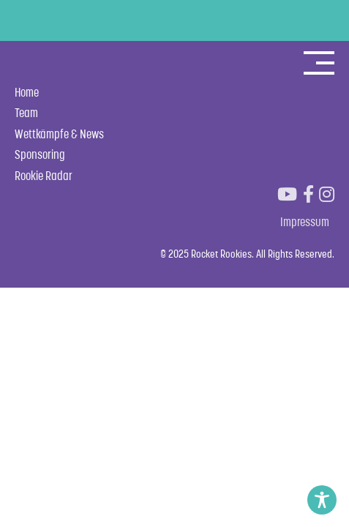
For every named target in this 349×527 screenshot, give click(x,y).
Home (27, 92)
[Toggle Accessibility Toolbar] (322, 500)
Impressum (304, 221)
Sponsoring (40, 154)
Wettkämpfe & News (59, 134)
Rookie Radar (43, 175)
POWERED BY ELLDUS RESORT (174, 20)
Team (26, 112)
